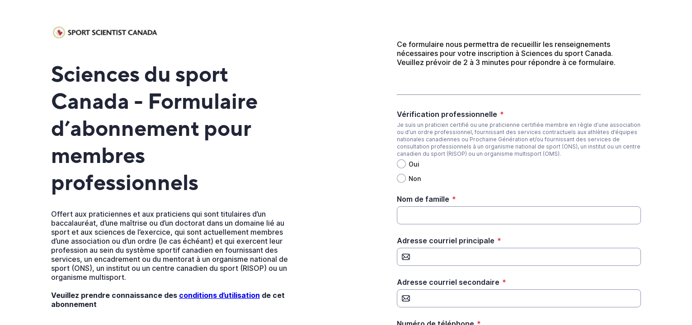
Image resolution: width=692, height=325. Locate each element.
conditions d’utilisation (219, 295)
